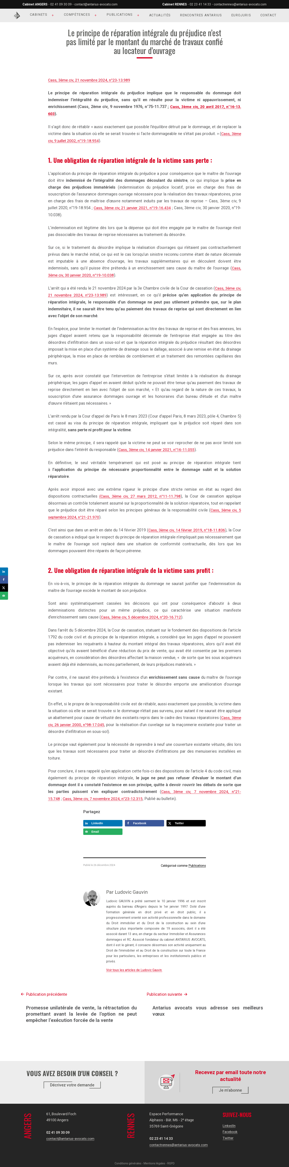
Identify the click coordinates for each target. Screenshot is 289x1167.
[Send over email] (102, 828)
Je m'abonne (230, 1087)
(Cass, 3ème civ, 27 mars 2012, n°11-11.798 (140, 494)
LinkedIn (230, 1122)
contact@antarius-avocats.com (95, 4)
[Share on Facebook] (144, 820)
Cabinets (38, 15)
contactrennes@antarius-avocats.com (240, 4)
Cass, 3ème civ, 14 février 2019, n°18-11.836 (186, 528)
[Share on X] (186, 820)
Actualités (160, 15)
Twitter (229, 1135)
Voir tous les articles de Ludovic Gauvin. (134, 967)
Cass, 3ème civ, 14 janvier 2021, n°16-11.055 (157, 448)
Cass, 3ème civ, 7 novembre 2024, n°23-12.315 (104, 795)
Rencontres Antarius (201, 15)
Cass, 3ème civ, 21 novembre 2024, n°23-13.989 (90, 80)
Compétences (77, 15)
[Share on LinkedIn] (102, 820)
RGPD (171, 1160)
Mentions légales (154, 1160)
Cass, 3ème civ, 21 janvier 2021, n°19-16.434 (132, 207)
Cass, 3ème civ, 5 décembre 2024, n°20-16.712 (142, 614)
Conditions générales (128, 1160)
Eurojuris (241, 15)
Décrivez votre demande (72, 1082)
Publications (120, 15)
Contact (268, 15)
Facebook (231, 1128)
